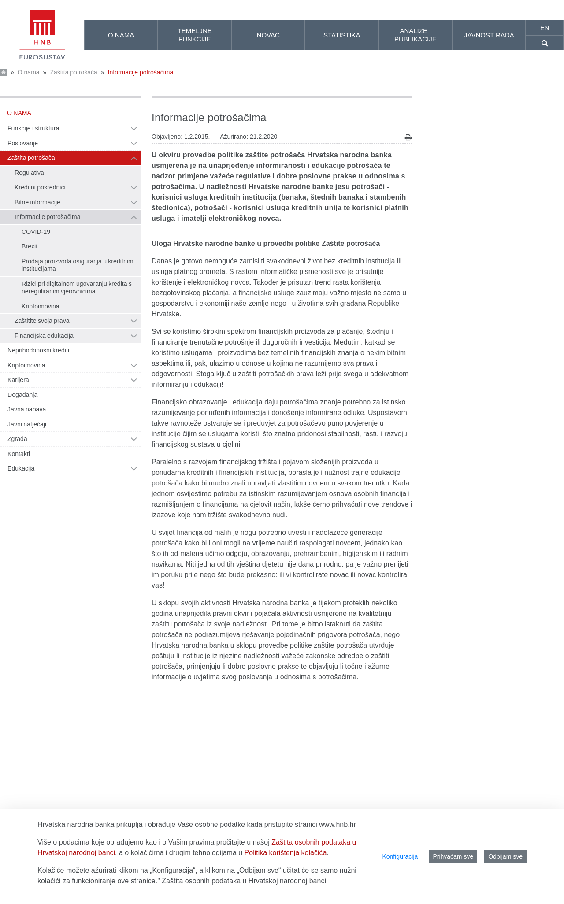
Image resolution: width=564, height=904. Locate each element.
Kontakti (18, 453)
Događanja (22, 394)
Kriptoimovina (40, 306)
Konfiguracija (400, 856)
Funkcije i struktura (33, 128)
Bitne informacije (37, 202)
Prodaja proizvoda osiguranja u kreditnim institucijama (78, 265)
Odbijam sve (505, 856)
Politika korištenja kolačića (286, 852)
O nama (29, 72)
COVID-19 (36, 231)
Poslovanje (22, 143)
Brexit (29, 246)
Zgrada (17, 438)
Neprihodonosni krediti (38, 350)
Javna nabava (26, 409)
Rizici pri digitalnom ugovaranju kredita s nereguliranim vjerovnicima (77, 287)
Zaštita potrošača (73, 72)
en (544, 27)
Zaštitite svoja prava (42, 320)
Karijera (18, 379)
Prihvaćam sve (453, 856)
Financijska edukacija (44, 335)
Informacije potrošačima (141, 72)
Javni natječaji (26, 424)
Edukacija (20, 468)
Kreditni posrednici (40, 187)
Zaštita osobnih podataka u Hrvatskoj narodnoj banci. (245, 881)
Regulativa (29, 172)
